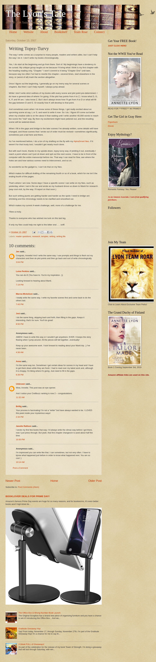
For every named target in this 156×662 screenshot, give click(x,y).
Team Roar (81, 32)
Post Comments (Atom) (28, 487)
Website (28, 32)
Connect (99, 32)
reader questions (23, 236)
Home (13, 32)
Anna (18, 361)
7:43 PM (19, 304)
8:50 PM (19, 324)
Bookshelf (60, 32)
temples (44, 236)
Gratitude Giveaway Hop (29, 628)
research (36, 236)
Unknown (20, 384)
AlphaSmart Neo (81, 141)
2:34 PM (19, 417)
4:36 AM (19, 352)
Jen (17, 251)
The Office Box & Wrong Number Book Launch (39, 613)
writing (52, 236)
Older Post (95, 480)
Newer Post (13, 480)
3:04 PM (19, 262)
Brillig (19, 406)
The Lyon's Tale (36, 13)
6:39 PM (19, 375)
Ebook (111, 126)
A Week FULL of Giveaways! (31, 644)
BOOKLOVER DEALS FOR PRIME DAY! (28, 496)
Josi (18, 313)
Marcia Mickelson (24, 294)
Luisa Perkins (22, 271)
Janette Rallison (24, 426)
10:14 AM (20, 462)
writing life (60, 236)
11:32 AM (20, 397)
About (44, 32)
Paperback (113, 122)
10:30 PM (20, 439)
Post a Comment (20, 468)
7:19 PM (19, 285)
